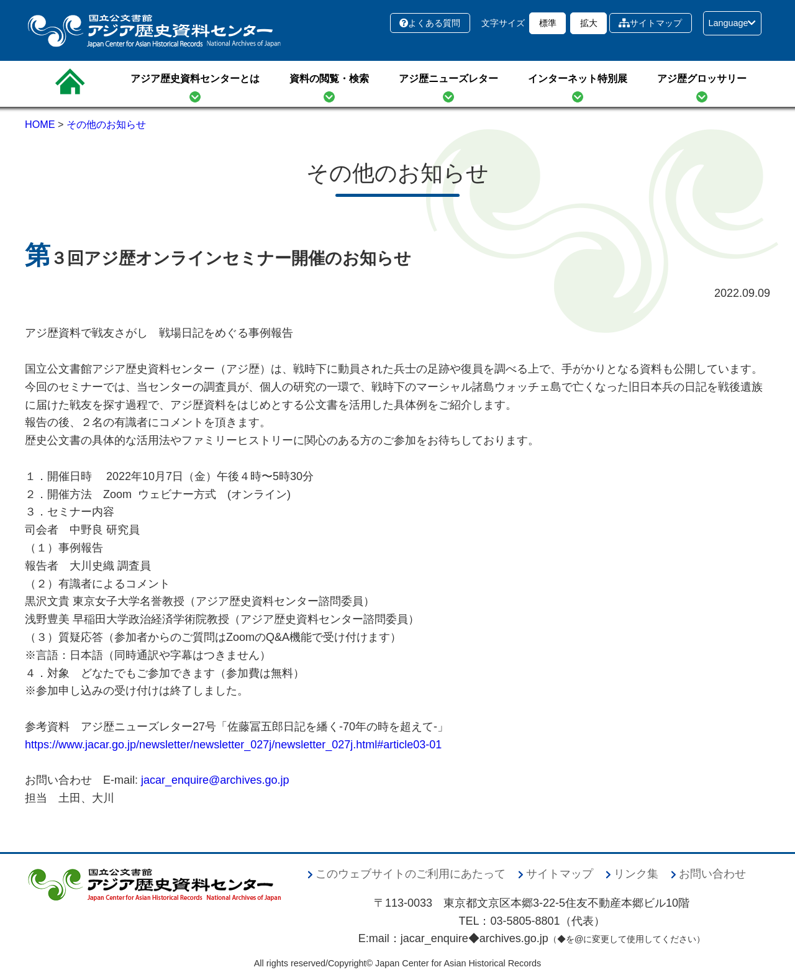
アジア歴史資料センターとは (195, 78)
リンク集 (636, 874)
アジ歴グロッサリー (702, 78)
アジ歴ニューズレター (448, 78)
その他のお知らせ (106, 124)
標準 (547, 23)
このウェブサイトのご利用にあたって (411, 874)
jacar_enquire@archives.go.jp (215, 780)
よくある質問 (429, 23)
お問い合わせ (712, 874)
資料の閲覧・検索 (329, 78)
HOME (40, 124)
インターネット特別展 (577, 78)
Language (732, 23)
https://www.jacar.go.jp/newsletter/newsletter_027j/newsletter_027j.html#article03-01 (233, 744)
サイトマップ (650, 23)
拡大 (588, 23)
